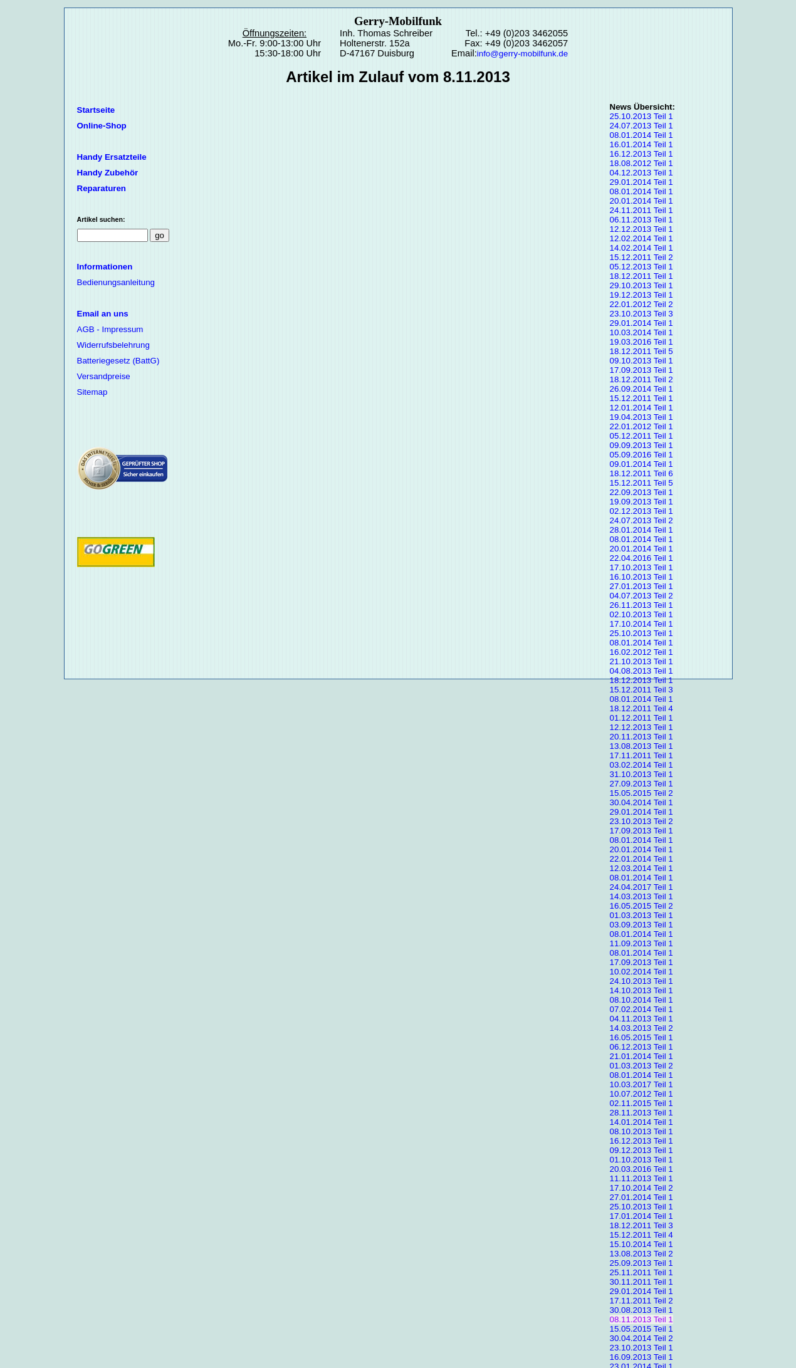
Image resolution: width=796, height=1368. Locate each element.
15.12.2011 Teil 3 (641, 689)
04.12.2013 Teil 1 (641, 172)
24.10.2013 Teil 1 (641, 981)
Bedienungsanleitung (116, 282)
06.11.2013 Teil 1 (641, 219)
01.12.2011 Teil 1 (641, 718)
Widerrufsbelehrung (113, 345)
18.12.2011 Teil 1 (641, 276)
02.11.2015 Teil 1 (641, 1103)
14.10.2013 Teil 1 (641, 990)
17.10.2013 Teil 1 (641, 567)
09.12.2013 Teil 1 (641, 1150)
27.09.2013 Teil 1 (641, 783)
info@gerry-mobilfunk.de (522, 53)
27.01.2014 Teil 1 (641, 1197)
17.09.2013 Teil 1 (641, 370)
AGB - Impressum (110, 329)
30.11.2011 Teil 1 (641, 1282)
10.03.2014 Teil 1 (641, 332)
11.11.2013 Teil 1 (641, 1178)
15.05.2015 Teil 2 (641, 793)
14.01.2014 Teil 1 (641, 1122)
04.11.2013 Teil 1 (641, 1018)
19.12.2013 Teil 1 (641, 295)
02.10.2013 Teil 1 (641, 614)
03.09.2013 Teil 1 (641, 924)
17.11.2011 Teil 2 (641, 1300)
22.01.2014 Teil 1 (641, 859)
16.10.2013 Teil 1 (641, 577)
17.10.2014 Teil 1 (641, 624)
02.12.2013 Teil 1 (641, 511)
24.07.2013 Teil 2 (641, 520)
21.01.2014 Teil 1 (641, 1056)
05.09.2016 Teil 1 (641, 454)
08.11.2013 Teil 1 (641, 1319)
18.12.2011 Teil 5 (641, 351)
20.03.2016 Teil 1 (641, 1169)
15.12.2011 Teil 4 (641, 1235)
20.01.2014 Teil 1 (641, 201)
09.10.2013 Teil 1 (641, 360)
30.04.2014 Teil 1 (641, 802)
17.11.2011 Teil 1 (641, 755)
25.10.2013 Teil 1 (641, 116)
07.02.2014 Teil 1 (641, 1009)
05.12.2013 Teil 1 (641, 266)
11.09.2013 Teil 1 (641, 943)
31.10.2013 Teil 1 (641, 774)
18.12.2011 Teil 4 (641, 708)
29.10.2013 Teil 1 (641, 285)
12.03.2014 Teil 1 (641, 868)
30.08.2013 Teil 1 (641, 1310)
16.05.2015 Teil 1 (641, 1037)
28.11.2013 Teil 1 (641, 1112)
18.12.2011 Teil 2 (641, 379)
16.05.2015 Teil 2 (641, 906)
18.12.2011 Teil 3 (641, 1225)
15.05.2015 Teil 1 (641, 1329)
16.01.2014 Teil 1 (641, 144)
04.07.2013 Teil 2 (641, 595)
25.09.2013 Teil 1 (641, 1263)
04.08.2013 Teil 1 (641, 671)
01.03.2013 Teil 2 (641, 1065)
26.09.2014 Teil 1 (641, 389)
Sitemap (92, 392)
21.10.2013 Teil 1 (641, 661)
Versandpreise (103, 376)
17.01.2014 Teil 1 (641, 1216)
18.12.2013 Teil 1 (641, 680)
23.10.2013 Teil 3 (641, 313)
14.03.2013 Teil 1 (641, 896)
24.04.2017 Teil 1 (641, 887)
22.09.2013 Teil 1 (641, 492)
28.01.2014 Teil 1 (641, 530)
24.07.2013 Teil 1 (641, 125)
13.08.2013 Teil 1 (641, 746)
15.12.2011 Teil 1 (641, 398)
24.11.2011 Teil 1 (641, 210)
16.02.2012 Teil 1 (641, 652)
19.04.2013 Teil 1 (641, 417)
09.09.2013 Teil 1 (641, 445)
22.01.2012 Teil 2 (641, 304)
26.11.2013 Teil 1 (641, 605)
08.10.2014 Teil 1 (641, 1000)
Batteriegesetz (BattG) (118, 360)
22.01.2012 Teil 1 (641, 426)
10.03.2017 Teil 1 (641, 1084)
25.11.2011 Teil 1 (641, 1272)
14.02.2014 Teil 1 (641, 248)
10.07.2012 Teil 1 (641, 1094)
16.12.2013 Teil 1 (641, 154)
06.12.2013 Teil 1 (641, 1047)
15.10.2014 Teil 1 (641, 1244)
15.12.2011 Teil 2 (641, 257)
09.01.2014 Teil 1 (641, 464)
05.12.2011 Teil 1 (641, 436)
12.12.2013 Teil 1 (641, 229)
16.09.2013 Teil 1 (641, 1357)
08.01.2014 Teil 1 (641, 135)
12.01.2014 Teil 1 (641, 407)
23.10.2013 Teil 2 (641, 821)
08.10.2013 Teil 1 (641, 1131)
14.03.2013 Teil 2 (641, 1028)
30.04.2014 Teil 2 (641, 1338)
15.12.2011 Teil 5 (641, 483)
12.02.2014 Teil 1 (641, 238)
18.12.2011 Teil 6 (641, 473)
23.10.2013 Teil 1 (641, 1347)
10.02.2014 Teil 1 (641, 971)
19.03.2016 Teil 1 (641, 342)
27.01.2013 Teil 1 (641, 586)
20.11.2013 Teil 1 (641, 736)
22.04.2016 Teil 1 (641, 558)
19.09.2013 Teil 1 (641, 501)
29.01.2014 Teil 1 (641, 182)
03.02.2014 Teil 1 (641, 765)
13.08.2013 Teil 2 (641, 1253)
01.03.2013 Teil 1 (641, 915)
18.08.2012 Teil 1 (641, 163)
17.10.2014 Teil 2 (641, 1188)
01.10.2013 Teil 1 (641, 1159)
